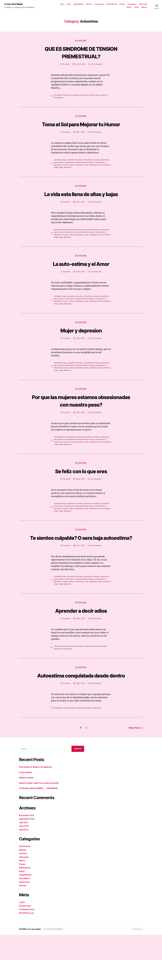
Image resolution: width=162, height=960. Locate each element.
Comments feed (27, 934)
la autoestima (100, 171)
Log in (22, 927)
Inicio (62, 4)
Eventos (23, 878)
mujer (92, 96)
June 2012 (24, 851)
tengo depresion (74, 176)
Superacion (99, 4)
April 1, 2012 (80, 140)
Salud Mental (111, 4)
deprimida (103, 664)
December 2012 (27, 840)
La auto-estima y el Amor (81, 272)
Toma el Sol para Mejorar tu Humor (81, 128)
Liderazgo (143, 4)
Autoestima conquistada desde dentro (81, 697)
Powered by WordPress (54, 954)
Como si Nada (26, 797)
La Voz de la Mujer (14, 4)
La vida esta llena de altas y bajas (81, 202)
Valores (89, 4)
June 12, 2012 (80, 65)
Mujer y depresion (81, 339)
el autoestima (70, 171)
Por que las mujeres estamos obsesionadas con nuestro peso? (81, 410)
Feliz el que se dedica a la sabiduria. (37, 792)
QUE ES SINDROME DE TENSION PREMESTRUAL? (81, 52)
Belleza (144, 7)
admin (67, 65)
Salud (136, 7)
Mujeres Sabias (27, 802)
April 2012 (24, 854)
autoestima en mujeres (92, 168)
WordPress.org (27, 938)
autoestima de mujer (74, 168)
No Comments (97, 65)
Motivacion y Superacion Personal (76, 96)
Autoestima (78, 4)
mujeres (98, 96)
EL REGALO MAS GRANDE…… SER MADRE (40, 813)
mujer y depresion (91, 173)
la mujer (65, 173)
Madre (129, 7)
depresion (95, 664)
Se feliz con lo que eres (81, 480)
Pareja (122, 4)
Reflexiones (25, 892)
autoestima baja (60, 168)
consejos (86, 664)
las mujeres (58, 96)
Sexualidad (131, 4)
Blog (69, 4)
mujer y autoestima (76, 173)
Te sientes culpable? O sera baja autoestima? (81, 551)
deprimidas (58, 667)
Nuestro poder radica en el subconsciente (40, 808)
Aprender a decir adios (81, 628)
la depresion (68, 667)
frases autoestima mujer (85, 171)
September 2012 (27, 844)
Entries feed (25, 931)
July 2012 (24, 847)
